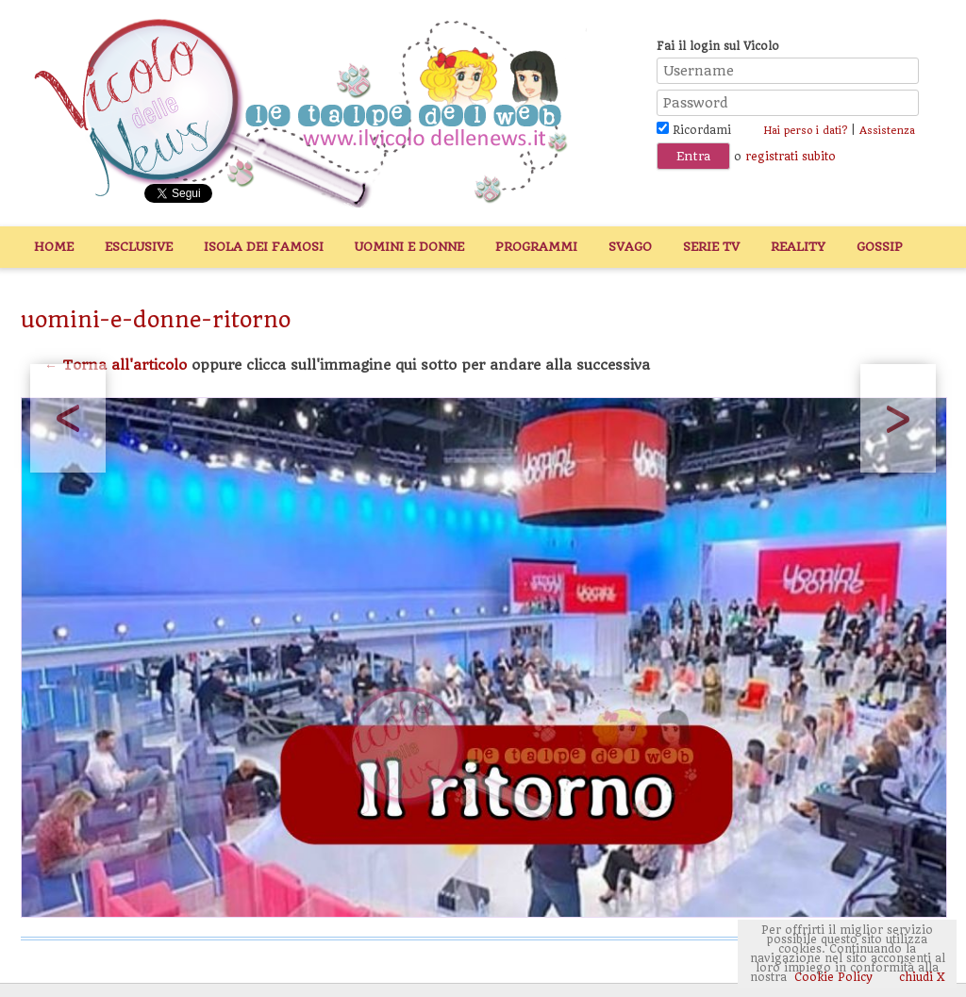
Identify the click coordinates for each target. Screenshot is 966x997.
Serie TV (711, 247)
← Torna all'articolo (115, 365)
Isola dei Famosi (264, 247)
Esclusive (139, 247)
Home (54, 247)
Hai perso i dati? (805, 131)
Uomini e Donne (409, 247)
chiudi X (920, 977)
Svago (630, 247)
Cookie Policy (833, 977)
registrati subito (790, 156)
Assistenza (887, 131)
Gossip (880, 247)
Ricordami (694, 130)
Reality (798, 247)
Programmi (536, 247)
